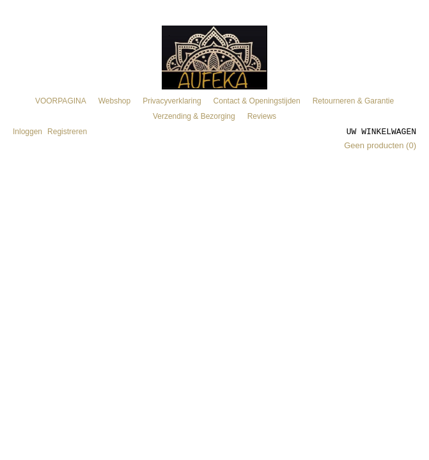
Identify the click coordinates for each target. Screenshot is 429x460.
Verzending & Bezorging (194, 116)
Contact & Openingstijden (257, 100)
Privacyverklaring (172, 100)
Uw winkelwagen (381, 131)
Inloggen (27, 131)
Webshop (114, 100)
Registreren (67, 131)
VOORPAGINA (60, 100)
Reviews (261, 116)
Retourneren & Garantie (353, 100)
